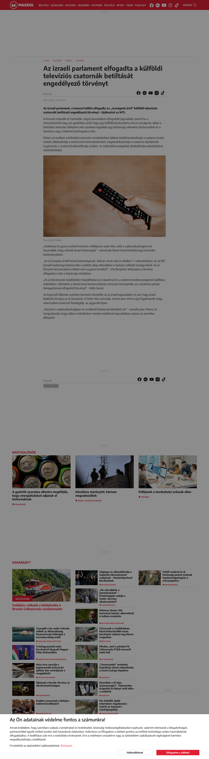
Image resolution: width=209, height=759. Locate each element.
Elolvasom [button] (66, 745)
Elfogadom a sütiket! (177, 752)
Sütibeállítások (135, 752)
